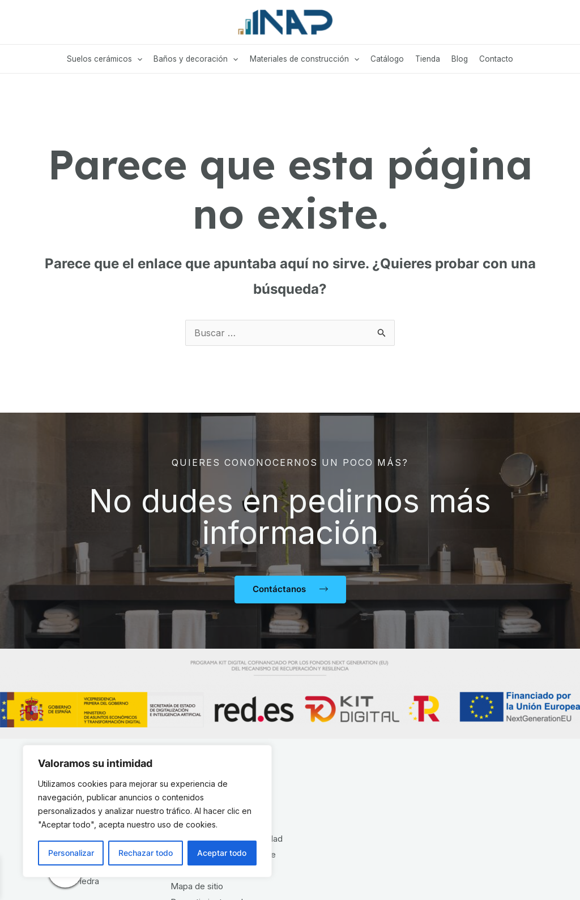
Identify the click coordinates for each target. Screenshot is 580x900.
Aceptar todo (221, 853)
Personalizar (71, 853)
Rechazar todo (145, 853)
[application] (137, 59)
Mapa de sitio (196, 886)
